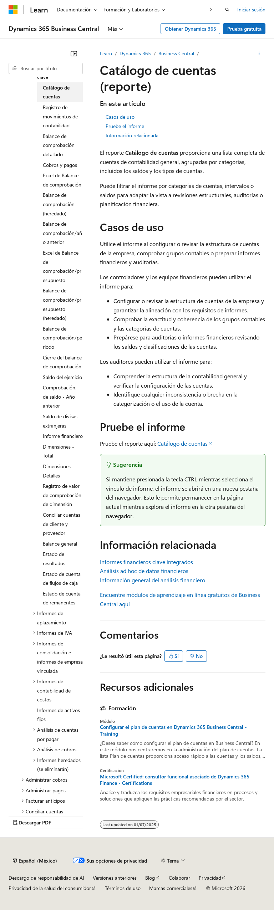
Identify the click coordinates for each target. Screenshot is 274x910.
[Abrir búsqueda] (227, 9)
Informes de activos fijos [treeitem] (58, 715)
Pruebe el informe (125, 126)
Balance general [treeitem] (60, 543)
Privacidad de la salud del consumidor (50, 888)
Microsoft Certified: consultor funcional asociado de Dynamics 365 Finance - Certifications (174, 779)
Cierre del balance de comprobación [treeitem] (62, 362)
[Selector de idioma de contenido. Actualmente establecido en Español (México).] (35, 860)
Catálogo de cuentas (182, 443)
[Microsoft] (13, 9)
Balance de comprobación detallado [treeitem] (59, 145)
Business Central (176, 53)
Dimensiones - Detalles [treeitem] (58, 471)
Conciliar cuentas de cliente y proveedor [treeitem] (61, 523)
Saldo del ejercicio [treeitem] (62, 377)
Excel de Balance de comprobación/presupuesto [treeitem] (62, 266)
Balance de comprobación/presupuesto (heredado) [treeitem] (62, 304)
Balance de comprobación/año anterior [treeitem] (62, 232)
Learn (106, 53)
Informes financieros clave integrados (146, 562)
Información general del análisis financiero (152, 580)
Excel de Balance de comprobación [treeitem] (62, 180)
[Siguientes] (211, 9)
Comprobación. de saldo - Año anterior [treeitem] (59, 396)
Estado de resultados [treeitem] (54, 559)
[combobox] (46, 68)
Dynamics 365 (135, 53)
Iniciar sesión (251, 9)
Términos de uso (123, 888)
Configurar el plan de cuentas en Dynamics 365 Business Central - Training (173, 730)
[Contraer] (74, 53)
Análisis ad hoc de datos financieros (144, 570)
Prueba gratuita (244, 28)
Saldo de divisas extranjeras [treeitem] (60, 421)
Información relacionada (132, 135)
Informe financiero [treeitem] (63, 436)
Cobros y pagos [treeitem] (60, 165)
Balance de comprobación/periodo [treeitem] (62, 337)
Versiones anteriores (115, 877)
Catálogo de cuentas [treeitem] (56, 92)
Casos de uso (120, 116)
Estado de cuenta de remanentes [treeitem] (62, 598)
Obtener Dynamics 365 (190, 28)
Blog (150, 877)
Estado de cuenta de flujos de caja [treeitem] (62, 579)
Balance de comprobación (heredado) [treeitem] (59, 203)
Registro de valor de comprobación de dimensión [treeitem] (62, 494)
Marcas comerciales (170, 888)
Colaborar (179, 877)
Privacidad (210, 877)
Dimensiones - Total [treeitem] (58, 451)
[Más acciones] (259, 53)
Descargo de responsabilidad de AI (46, 877)
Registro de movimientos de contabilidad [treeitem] (60, 116)
